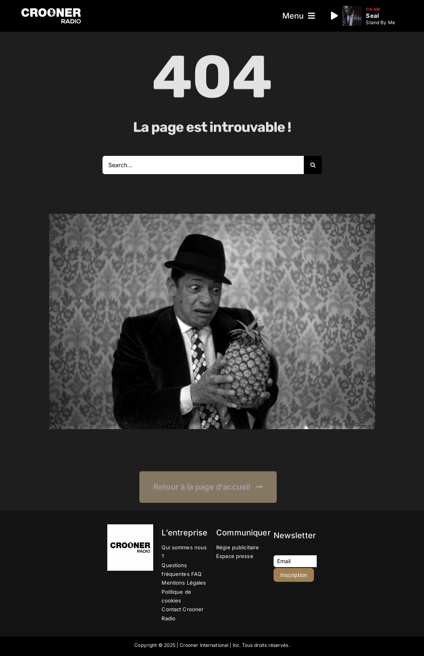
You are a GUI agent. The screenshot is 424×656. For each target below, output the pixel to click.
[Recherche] (304, 165)
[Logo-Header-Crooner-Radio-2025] (51, 11)
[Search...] (204, 165)
